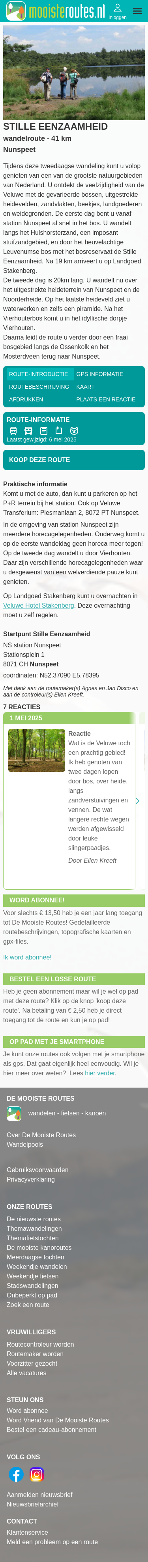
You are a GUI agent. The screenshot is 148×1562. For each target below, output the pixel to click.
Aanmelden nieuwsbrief (39, 1494)
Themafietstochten (33, 1238)
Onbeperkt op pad (32, 1295)
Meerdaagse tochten (35, 1257)
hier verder (100, 1073)
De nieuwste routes (34, 1219)
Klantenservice (27, 1532)
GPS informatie (100, 374)
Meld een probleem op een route (52, 1542)
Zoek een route (28, 1304)
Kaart (86, 387)
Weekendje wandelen (37, 1266)
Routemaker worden (35, 1354)
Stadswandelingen (32, 1285)
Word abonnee (27, 1410)
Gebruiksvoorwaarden (38, 1170)
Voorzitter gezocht (32, 1363)
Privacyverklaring (31, 1179)
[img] (137, 11)
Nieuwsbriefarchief (33, 1504)
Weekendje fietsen (32, 1276)
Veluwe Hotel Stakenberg (38, 605)
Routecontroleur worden (40, 1344)
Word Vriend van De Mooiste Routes (58, 1420)
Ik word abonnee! (27, 957)
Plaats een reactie (106, 399)
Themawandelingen (34, 1228)
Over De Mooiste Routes (41, 1135)
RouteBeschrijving (39, 387)
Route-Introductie (38, 374)
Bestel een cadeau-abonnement (51, 1429)
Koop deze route (39, 460)
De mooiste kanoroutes (39, 1247)
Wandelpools (25, 1144)
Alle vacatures (27, 1373)
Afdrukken (26, 399)
